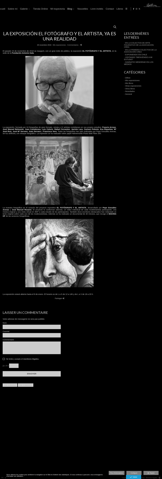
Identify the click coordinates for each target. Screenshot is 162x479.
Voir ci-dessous (25, 385)
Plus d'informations (116, 473)
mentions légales (31, 359)
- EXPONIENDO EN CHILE (135, 55)
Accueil (54, 9)
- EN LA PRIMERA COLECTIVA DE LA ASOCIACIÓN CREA (140, 51)
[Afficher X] (158, 9)
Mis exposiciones (59, 45)
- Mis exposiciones (132, 80)
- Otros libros (129, 89)
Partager (59, 298)
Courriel (6, 331)
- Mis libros (128, 83)
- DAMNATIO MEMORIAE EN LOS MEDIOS (138, 63)
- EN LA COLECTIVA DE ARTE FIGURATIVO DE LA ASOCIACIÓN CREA (139, 45)
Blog (123, 9)
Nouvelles (136, 9)
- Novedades (129, 91)
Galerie (77, 9)
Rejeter (151, 473)
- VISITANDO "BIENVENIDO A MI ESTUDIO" (138, 58)
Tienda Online (93, 9)
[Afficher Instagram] (155, 9)
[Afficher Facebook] (152, 9)
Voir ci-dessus (10, 385)
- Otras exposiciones (132, 86)
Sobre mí (66, 9)
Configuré (134, 473)
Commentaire (8, 340)
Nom (5, 323)
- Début (127, 78)
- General (128, 94)
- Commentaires (72, 45)
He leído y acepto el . (22, 359)
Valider (133, 477)
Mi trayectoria (111, 9)
